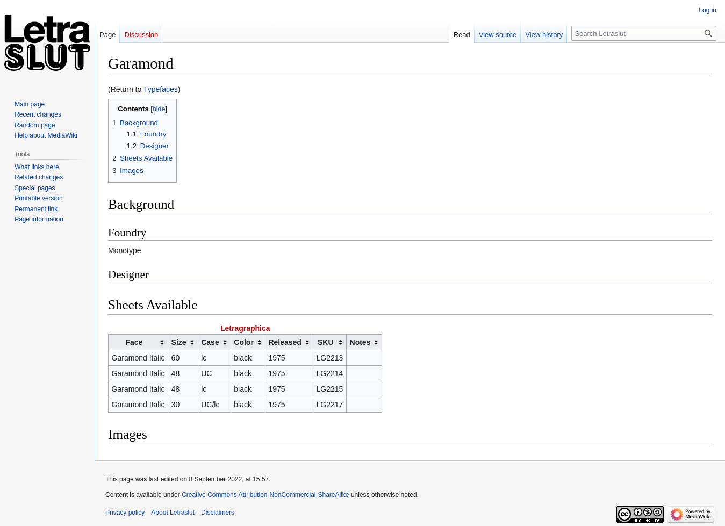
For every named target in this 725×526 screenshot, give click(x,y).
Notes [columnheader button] (360, 342)
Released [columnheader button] (284, 342)
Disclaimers (217, 512)
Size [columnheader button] (178, 342)
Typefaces (160, 89)
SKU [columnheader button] (326, 342)
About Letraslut (173, 512)
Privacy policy (125, 512)
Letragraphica (245, 328)
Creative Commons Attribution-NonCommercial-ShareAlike (265, 495)
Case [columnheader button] (210, 342)
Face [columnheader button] (133, 342)
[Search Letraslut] (643, 33)
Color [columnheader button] (244, 342)
